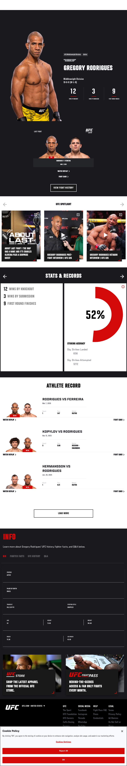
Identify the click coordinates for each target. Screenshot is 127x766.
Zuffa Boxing (95, 11)
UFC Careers (68, 718)
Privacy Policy (114, 714)
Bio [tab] (4, 556)
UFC (64, 706)
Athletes (34, 11)
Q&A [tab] (46, 556)
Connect (68, 11)
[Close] (122, 731)
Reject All (63, 751)
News (46, 11)
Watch (80, 11)
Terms (111, 710)
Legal (111, 706)
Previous (5, 204)
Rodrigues (51, 400)
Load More (63, 513)
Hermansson (53, 467)
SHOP (109, 11)
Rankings (21, 11)
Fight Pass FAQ (100, 710)
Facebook (82, 710)
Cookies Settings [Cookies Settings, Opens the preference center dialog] (63, 742)
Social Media (84, 706)
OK (63, 760)
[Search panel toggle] (117, 11)
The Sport (67, 710)
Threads (81, 718)
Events (8, 11)
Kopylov (49, 432)
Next (122, 204)
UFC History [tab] (34, 556)
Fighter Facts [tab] (17, 556)
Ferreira (75, 400)
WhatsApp (82, 722)
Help (95, 706)
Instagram (82, 714)
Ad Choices (113, 718)
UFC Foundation (70, 714)
